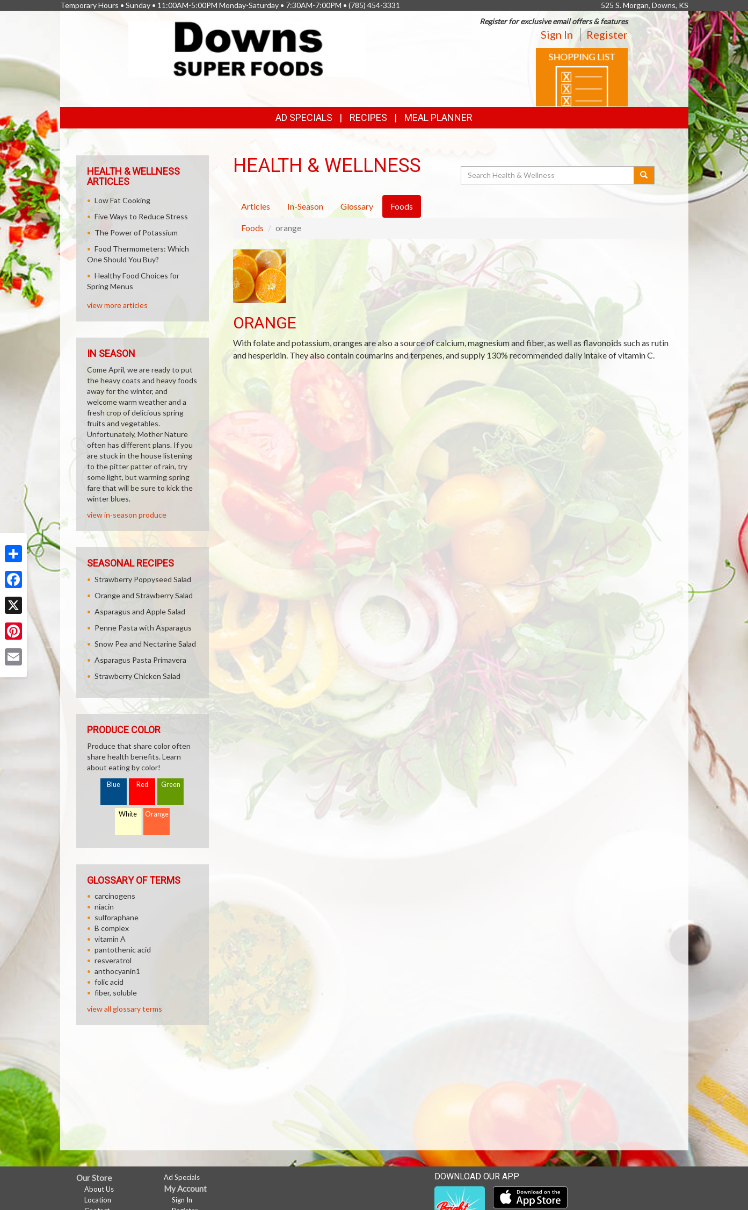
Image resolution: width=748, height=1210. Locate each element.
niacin (104, 906)
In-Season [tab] (305, 206)
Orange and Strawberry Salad (144, 595)
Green (170, 785)
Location (97, 1199)
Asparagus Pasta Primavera (140, 659)
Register (607, 34)
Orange (157, 814)
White (128, 814)
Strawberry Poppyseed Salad (143, 579)
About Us (99, 1189)
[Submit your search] (644, 175)
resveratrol (113, 960)
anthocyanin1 (117, 971)
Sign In (557, 34)
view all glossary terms (124, 1008)
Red (142, 785)
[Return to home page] (247, 48)
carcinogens (115, 895)
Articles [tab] (255, 206)
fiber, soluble (116, 992)
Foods (252, 228)
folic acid (109, 981)
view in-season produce (126, 514)
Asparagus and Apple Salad (140, 611)
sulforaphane (117, 917)
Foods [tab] (401, 206)
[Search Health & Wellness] (548, 175)
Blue (113, 785)
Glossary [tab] (356, 206)
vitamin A (110, 938)
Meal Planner (438, 117)
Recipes (368, 117)
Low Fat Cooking (122, 200)
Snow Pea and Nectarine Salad (145, 643)
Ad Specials (303, 117)
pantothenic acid (123, 949)
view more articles (117, 305)
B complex (112, 928)
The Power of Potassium (136, 232)
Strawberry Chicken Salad (137, 676)
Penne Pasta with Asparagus (143, 627)
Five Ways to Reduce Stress (141, 216)
